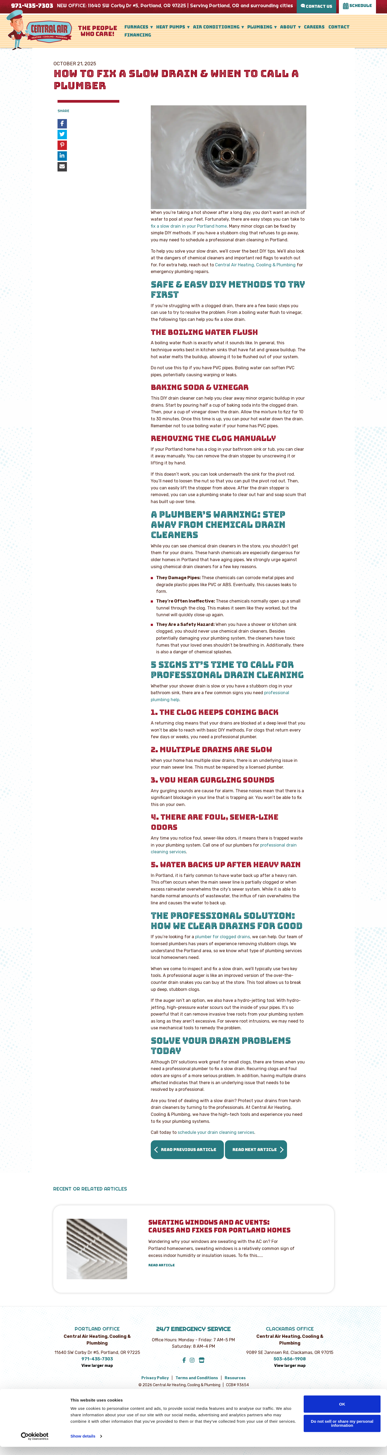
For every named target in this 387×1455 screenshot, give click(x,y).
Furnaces (136, 27)
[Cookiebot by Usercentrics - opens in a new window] (34, 1444)
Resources (235, 1378)
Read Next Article (254, 1149)
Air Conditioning (216, 27)
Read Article (161, 1265)
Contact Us (316, 6)
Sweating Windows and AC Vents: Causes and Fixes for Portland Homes (219, 1226)
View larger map (97, 1365)
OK (342, 1412)
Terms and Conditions (196, 1378)
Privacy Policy (155, 1378)
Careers (314, 27)
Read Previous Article (188, 1149)
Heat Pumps (170, 27)
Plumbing (259, 27)
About (288, 27)
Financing (137, 35)
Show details (82, 1444)
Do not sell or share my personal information (342, 1431)
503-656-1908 (290, 1358)
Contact (339, 27)
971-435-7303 (32, 6)
